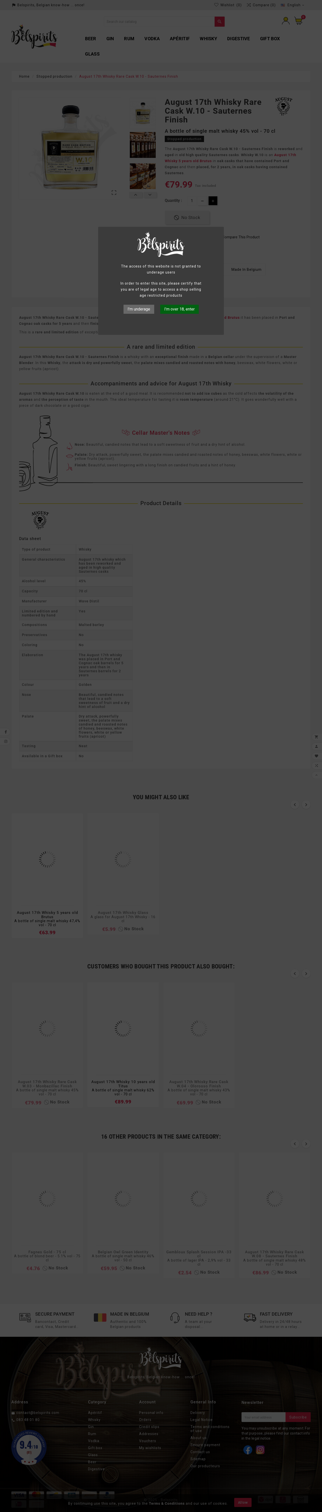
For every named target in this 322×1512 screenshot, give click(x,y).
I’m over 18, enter (179, 309)
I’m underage (139, 309)
